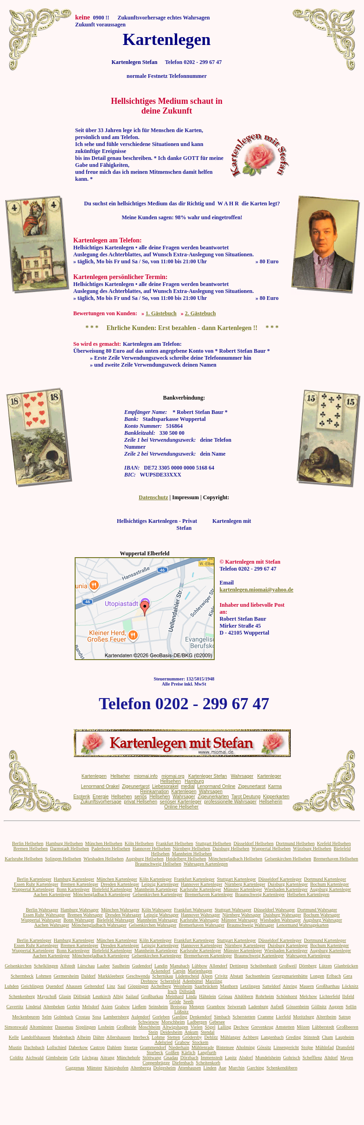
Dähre (98, 1037)
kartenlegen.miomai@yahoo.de (256, 589)
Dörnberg (308, 965)
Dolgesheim (164, 1067)
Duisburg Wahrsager (282, 914)
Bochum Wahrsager (321, 914)
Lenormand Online (216, 786)
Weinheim (182, 986)
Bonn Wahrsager (79, 919)
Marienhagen (200, 970)
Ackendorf (161, 970)
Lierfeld (283, 1016)
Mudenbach (64, 1037)
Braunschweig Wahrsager (250, 925)
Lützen (325, 965)
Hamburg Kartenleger (74, 879)
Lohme (158, 1037)
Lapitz (231, 1057)
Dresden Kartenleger (120, 884)
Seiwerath (236, 1006)
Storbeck (155, 1052)
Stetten (173, 1037)
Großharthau (328, 986)
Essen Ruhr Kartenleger (36, 884)
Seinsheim (158, 1006)
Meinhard (175, 996)
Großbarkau (152, 996)
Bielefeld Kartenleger (112, 889)
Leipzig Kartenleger (160, 884)
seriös (140, 796)
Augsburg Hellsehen (145, 858)
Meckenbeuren (25, 1016)
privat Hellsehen (140, 801)
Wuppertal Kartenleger (33, 889)
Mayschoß (47, 996)
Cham (327, 1037)
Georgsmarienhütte (289, 976)
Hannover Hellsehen (152, 848)
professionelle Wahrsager (230, 801)
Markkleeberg (111, 976)
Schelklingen (46, 965)
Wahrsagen (211, 791)
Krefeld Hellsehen (334, 843)
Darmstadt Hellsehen (69, 848)
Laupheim (344, 1037)
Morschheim (173, 1021)
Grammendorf (153, 1047)
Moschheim (149, 1027)
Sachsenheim (257, 976)
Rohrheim (264, 996)
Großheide (126, 1027)
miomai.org (172, 776)
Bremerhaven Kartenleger (209, 894)
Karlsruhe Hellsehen (24, 858)
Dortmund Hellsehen (295, 843)
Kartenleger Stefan (207, 776)
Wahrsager (242, 776)
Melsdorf (90, 1006)
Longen (317, 976)
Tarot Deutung (246, 796)
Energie (101, 796)
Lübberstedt (323, 1027)
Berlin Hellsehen (27, 843)
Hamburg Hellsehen (64, 843)
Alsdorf (246, 1057)
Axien (106, 1006)
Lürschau (86, 965)
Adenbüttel (192, 981)
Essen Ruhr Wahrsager (44, 914)
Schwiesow (148, 1021)
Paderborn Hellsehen (110, 848)
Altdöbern (243, 996)
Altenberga (140, 1067)
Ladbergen (197, 1021)
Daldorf (88, 976)
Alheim (84, 1037)
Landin (160, 965)
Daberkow (78, 1047)
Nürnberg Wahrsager (241, 914)
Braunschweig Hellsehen (158, 863)
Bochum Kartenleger (329, 884)
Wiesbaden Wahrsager (280, 919)
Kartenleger (269, 776)
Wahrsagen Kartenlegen (206, 863)
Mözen (303, 1027)
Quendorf (55, 986)
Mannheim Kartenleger (156, 889)
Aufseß (277, 1006)
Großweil (288, 965)
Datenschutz (153, 497)
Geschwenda (138, 976)
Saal (122, 986)
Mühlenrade (203, 1047)
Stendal (208, 1032)
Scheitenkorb (208, 1062)
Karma (274, 786)
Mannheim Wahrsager (157, 919)
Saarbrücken (206, 986)
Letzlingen (250, 986)
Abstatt (236, 976)
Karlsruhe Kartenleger (200, 889)
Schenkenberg (22, 996)
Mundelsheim (268, 1057)
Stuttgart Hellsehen (213, 843)
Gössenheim (297, 1006)
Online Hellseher (181, 806)
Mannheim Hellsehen (192, 853)
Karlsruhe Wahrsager (199, 919)
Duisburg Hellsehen (230, 848)
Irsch (172, 991)
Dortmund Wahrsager (317, 909)
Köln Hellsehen (139, 843)
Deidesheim (171, 1032)
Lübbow (199, 965)
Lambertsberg (116, 1016)
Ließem (139, 1006)
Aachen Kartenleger (51, 894)
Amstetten (284, 1027)
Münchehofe (128, 1057)
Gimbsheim (57, 1057)
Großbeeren (347, 1027)
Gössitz (264, 1047)
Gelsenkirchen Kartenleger (157, 894)
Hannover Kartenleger (201, 884)
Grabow (122, 1006)
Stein (153, 1032)
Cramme (265, 1016)
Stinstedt (311, 1037)
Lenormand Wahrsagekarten (302, 925)
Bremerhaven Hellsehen (335, 858)
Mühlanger (230, 1037)
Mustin (15, 1047)
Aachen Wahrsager (51, 925)
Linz (111, 986)
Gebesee (217, 1021)
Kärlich (188, 1052)
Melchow (308, 996)
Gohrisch (291, 1057)
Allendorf (218, 965)
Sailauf (132, 996)
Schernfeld (170, 981)
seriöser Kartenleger (181, 801)
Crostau (83, 1016)
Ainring (290, 986)
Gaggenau (74, 1067)
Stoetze (130, 1047)
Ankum (191, 1032)
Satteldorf (271, 986)
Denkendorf (201, 1016)
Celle (75, 1057)
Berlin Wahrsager (42, 909)
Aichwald (35, 1057)
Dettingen (239, 965)
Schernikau (162, 976)
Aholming (245, 1047)
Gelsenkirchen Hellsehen (288, 858)
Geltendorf (94, 986)
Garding (179, 1016)
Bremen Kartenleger (79, 884)
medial (187, 786)
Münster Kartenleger (243, 889)
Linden (209, 1067)
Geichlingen (32, 986)
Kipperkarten (276, 796)
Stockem (200, 1042)
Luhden (12, 986)
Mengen (196, 1006)
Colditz (16, 1057)
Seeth (188, 1001)
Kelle (14, 1037)
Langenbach (272, 1037)
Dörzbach (189, 1057)
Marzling (214, 981)
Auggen (336, 1006)
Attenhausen (189, 1067)
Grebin (73, 1006)
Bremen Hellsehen (30, 848)
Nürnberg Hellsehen (192, 848)
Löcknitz (350, 986)
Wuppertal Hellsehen (271, 848)
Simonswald (16, 1027)
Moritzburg (303, 1016)
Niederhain (178, 1047)
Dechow (241, 1027)
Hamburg (194, 781)
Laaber (103, 965)
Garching (255, 1067)
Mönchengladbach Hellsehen (235, 858)
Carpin (179, 970)
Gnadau (171, 1057)
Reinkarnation (154, 791)
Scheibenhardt (263, 965)
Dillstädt (187, 991)
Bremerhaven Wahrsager (201, 925)
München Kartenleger (116, 879)
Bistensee (225, 1047)
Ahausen (74, 986)
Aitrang (107, 1057)
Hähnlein (207, 996)
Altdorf (331, 1057)
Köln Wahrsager (156, 909)
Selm (47, 1016)
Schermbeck (22, 976)
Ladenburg (258, 1006)
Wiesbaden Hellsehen (103, 858)
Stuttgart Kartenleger (236, 879)
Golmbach (63, 1016)
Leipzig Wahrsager (161, 914)
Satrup (344, 1016)
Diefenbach (182, 1062)
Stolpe (307, 1047)
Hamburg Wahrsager (79, 909)
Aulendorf (140, 1016)
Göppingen (138, 986)
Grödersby (192, 1037)
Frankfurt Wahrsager (193, 909)
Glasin (65, 996)
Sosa (96, 1016)
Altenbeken (53, 1006)
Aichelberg (161, 986)
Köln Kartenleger (156, 879)
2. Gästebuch (200, 313)
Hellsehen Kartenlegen (308, 894)
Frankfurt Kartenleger (194, 879)
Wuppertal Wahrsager (41, 919)
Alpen (206, 976)
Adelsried (163, 1042)
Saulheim (121, 965)
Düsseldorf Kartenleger (280, 879)
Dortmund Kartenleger (325, 879)
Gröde (175, 1001)
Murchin (236, 1067)
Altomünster (41, 1027)
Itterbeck (141, 1037)
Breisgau (178, 1006)
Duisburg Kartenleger (288, 884)
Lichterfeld (329, 996)
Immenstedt (212, 1057)
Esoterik (81, 796)
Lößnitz (181, 1011)
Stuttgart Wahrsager (233, 909)
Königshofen (116, 1067)
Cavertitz (15, 1006)
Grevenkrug (262, 1027)
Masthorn (229, 986)
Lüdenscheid (187, 976)
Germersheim (66, 976)
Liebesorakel (165, 786)
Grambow (215, 1006)
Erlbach (333, 976)
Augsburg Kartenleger (330, 889)
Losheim (106, 1027)
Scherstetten (244, 1016)
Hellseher (120, 776)
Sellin (350, 1006)
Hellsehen (170, 781)
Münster (94, 1067)
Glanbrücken (346, 965)
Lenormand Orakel (100, 786)
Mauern (307, 986)
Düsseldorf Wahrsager (274, 909)
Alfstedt (67, 965)
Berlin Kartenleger (34, 879)
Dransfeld (345, 1047)
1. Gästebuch (161, 313)
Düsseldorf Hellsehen (254, 843)
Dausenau (64, 1027)
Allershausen (118, 1037)
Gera (347, 976)
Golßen (172, 1052)
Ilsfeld (348, 996)
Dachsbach (34, 1047)
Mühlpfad (324, 1047)
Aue (222, 1067)
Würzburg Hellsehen (312, 848)
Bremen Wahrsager (84, 914)
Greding (293, 1037)
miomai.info (146, 776)
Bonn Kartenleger (73, 889)
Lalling (224, 1027)
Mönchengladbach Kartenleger (101, 894)
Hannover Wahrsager (200, 914)
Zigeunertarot (135, 786)
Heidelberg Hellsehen (186, 858)
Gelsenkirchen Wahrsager (153, 925)
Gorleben (161, 1016)
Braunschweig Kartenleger (260, 894)
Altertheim (326, 1016)
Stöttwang (151, 1057)
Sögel (210, 1027)
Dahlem (114, 1047)
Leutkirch (102, 996)
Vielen (197, 1027)
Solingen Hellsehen (63, 858)
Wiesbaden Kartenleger (286, 889)
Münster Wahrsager (239, 919)
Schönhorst (286, 996)
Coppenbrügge (156, 1062)
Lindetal (33, 1006)
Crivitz (221, 976)
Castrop (97, 1047)
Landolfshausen (36, 1037)
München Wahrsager (120, 909)
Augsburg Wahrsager (322, 919)
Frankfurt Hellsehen (174, 843)
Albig (118, 996)
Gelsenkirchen (18, 965)
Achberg (250, 1037)
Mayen (346, 1057)
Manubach (179, 965)
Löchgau (90, 1057)
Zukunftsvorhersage (100, 801)
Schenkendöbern (282, 1067)
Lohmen (43, 976)
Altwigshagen (175, 1027)
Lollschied (56, 1047)
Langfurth (207, 1052)
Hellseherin (270, 801)
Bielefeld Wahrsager (115, 919)
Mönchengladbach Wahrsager (99, 925)
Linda (191, 996)
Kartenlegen (94, 776)
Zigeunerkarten (213, 796)
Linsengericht (286, 1047)
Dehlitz (211, 1037)
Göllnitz (318, 1006)
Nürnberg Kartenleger (244, 884)
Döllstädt (81, 996)
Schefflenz (312, 1057)
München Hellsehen (103, 843)
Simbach (222, 1016)
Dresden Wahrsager (123, 914)
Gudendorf (142, 965)
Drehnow (149, 981)
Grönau (225, 996)
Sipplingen (86, 1027)
